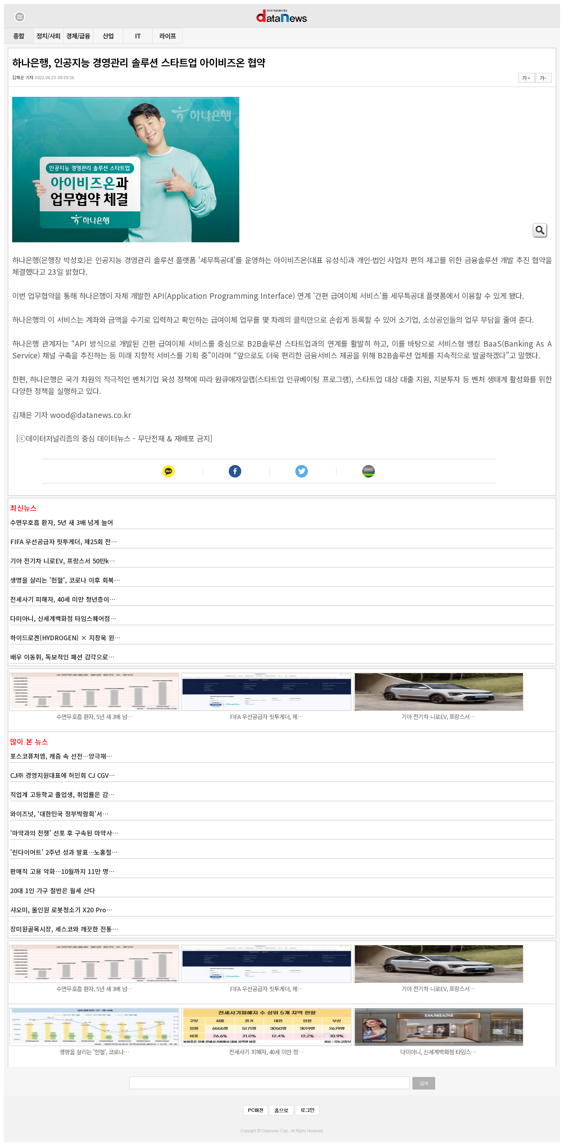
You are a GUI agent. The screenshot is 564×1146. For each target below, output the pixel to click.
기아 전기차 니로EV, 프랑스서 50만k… (62, 560)
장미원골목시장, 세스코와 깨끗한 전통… (64, 929)
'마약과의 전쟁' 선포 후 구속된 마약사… (64, 832)
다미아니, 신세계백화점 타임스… (438, 1051)
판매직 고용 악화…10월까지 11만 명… (62, 871)
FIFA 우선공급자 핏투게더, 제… (266, 716)
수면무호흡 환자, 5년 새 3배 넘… (94, 716)
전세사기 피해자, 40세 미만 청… (266, 1051)
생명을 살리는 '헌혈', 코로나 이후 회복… (65, 580)
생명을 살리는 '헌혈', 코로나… (94, 1051)
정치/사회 (48, 35)
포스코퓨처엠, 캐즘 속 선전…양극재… (61, 756)
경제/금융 (78, 35)
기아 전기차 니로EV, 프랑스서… (438, 716)
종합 (18, 35)
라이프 (167, 35)
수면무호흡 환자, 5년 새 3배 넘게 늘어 (61, 522)
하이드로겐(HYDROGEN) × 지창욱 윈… (65, 637)
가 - (543, 78)
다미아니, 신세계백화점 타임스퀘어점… (63, 618)
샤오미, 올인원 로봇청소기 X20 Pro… (61, 909)
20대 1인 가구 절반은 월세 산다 (52, 890)
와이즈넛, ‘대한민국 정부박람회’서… (59, 813)
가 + (526, 78)
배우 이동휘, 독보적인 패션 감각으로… (62, 656)
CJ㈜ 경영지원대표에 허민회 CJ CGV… (62, 775)
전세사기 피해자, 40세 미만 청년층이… (62, 599)
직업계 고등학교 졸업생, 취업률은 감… (62, 794)
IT (138, 35)
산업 (108, 35)
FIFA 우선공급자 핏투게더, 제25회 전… (63, 541)
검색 (423, 1083)
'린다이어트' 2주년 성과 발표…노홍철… (64, 852)
